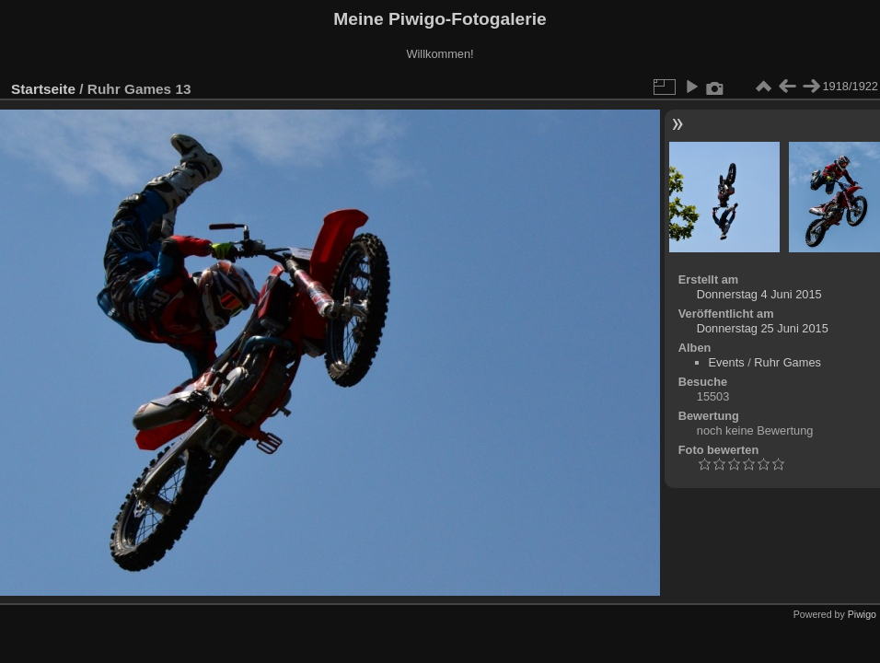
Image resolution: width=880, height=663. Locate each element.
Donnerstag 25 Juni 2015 (762, 328)
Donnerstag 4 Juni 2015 (759, 294)
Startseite (43, 89)
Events (727, 362)
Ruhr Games (787, 362)
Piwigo (862, 614)
